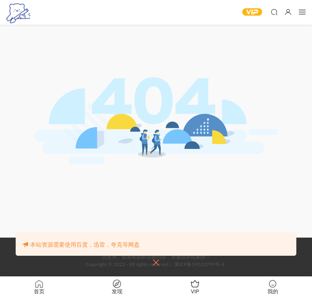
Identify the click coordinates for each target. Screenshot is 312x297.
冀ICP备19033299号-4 (199, 264)
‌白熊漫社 (18, 12)
